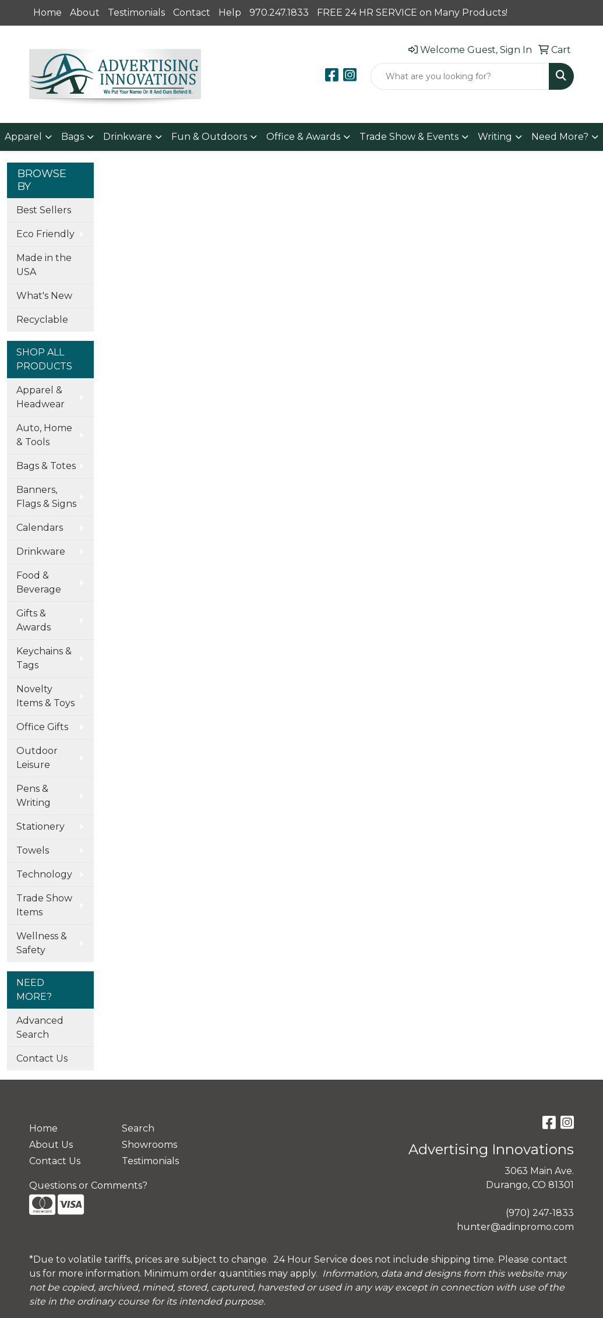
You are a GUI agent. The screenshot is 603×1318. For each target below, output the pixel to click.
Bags (72, 136)
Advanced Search (40, 1027)
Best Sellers (43, 210)
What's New (44, 295)
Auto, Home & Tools (44, 434)
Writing (495, 136)
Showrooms (149, 1144)
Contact (191, 12)
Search (138, 1128)
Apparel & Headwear (40, 397)
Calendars (39, 527)
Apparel (23, 136)
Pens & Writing (33, 795)
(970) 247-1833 (540, 1212)
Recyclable (42, 319)
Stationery (40, 826)
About (85, 12)
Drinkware (127, 136)
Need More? (559, 136)
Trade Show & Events (409, 136)
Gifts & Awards (33, 620)
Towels (32, 850)
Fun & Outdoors (209, 136)
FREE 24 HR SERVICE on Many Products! (412, 12)
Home (47, 12)
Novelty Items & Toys (45, 696)
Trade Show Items (44, 905)
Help (229, 12)
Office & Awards (303, 136)
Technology (44, 874)
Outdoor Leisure (37, 757)
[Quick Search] (460, 76)
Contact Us (42, 1058)
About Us (51, 1144)
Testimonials (136, 12)
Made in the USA (44, 264)
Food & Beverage (38, 582)
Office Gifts (42, 726)
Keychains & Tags (44, 658)
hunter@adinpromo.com (515, 1226)
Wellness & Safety (41, 943)
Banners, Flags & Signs (46, 496)
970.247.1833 (279, 12)
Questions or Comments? (88, 1185)
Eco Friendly (45, 233)
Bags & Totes (46, 465)
